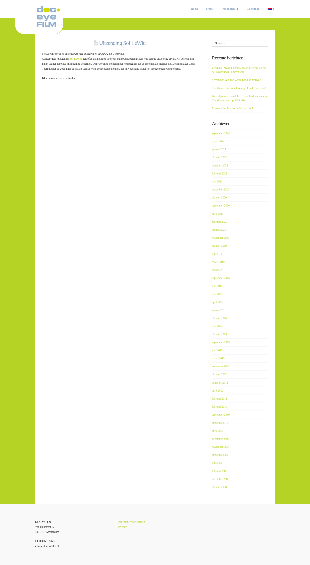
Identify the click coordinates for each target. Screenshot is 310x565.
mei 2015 (217, 294)
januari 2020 (219, 229)
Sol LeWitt (76, 58)
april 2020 (217, 213)
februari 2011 (219, 406)
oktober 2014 (219, 318)
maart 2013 (218, 358)
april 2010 (217, 430)
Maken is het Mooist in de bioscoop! (232, 108)
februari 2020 (219, 221)
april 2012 (217, 390)
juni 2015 (217, 286)
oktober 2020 (219, 197)
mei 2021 (217, 181)
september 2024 (221, 133)
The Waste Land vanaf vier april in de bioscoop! (239, 88)
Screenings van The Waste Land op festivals (236, 79)
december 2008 (220, 479)
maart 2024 (218, 141)
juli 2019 (217, 253)
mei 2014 (217, 326)
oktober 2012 (219, 374)
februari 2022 (219, 173)
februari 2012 (219, 398)
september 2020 (221, 205)
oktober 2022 (219, 157)
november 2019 (220, 237)
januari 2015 (219, 310)
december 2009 (220, 438)
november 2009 (220, 446)
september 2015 (221, 277)
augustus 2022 (220, 165)
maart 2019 (218, 261)
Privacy (122, 526)
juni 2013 (217, 350)
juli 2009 (217, 462)
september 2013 (221, 342)
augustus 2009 (220, 454)
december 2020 (220, 189)
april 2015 (217, 302)
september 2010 (221, 414)
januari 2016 (219, 269)
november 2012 (220, 366)
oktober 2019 (219, 245)
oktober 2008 (219, 487)
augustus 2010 (220, 422)
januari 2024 (219, 149)
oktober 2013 (219, 334)
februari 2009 (219, 471)
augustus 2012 (220, 382)
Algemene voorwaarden (131, 521)
